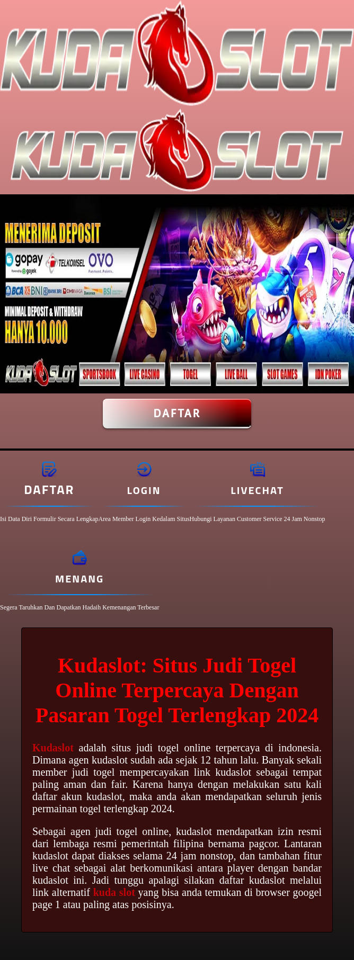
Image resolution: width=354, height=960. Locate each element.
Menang (79, 578)
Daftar (177, 413)
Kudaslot (53, 747)
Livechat (257, 490)
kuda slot (114, 892)
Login (144, 490)
